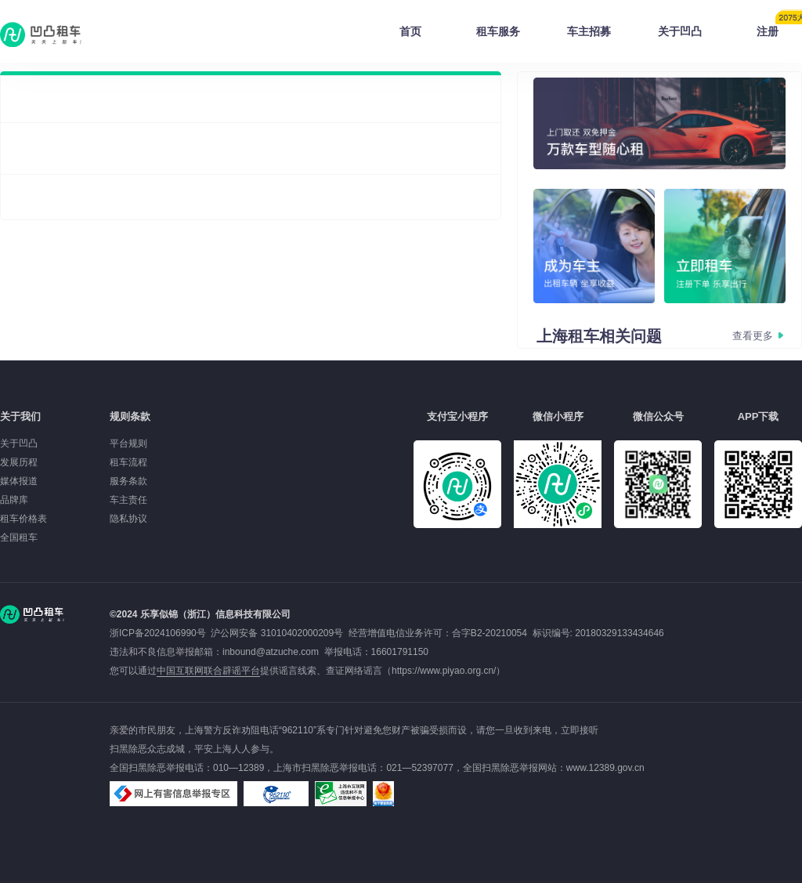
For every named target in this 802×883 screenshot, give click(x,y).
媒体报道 (19, 481)
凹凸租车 (42, 34)
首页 (410, 31)
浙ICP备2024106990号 (160, 633)
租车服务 (498, 31)
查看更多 (752, 336)
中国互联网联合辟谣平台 (208, 670)
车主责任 (128, 499)
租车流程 (128, 462)
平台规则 (128, 443)
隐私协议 (128, 518)
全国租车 (19, 537)
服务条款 (128, 481)
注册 (779, 27)
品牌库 (14, 499)
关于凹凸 (680, 31)
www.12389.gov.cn (605, 767)
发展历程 (19, 462)
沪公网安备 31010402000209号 (277, 633)
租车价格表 (23, 518)
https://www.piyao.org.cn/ (444, 670)
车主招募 (589, 31)
